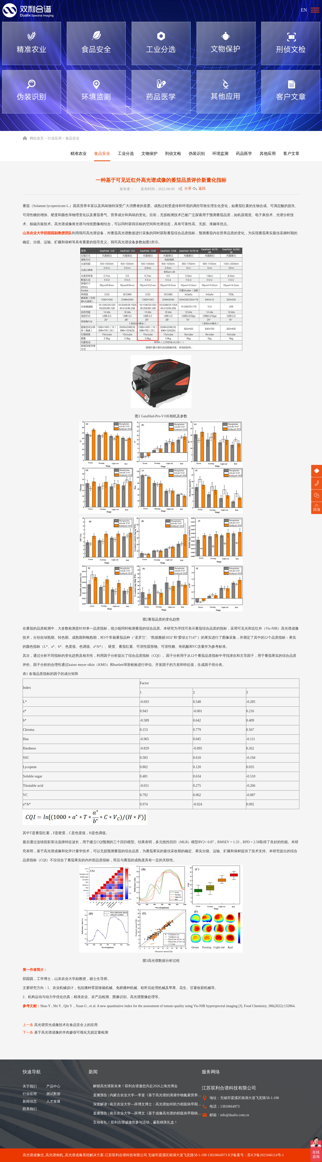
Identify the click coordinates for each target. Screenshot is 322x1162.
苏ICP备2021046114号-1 (265, 1155)
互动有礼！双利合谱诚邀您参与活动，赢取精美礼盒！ (135, 1122)
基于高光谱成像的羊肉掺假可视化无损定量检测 (71, 1032)
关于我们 (30, 1086)
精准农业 (78, 153)
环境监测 (220, 153)
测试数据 (53, 1094)
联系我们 (30, 1109)
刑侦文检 (173, 153)
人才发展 (53, 1101)
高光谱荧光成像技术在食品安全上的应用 (66, 1025)
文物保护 (149, 153)
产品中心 (53, 1086)
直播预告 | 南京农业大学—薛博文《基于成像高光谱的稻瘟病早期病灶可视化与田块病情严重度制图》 (147, 1113)
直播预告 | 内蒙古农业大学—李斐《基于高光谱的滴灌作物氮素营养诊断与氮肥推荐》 (147, 1095)
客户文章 (291, 153)
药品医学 (244, 153)
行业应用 (30, 1094)
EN (304, 10)
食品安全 (102, 153)
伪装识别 (197, 153)
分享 (187, 188)
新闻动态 (30, 1101)
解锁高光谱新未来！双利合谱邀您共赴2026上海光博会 (135, 1086)
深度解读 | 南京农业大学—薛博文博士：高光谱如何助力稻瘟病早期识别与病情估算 (147, 1104)
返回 (202, 188)
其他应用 (268, 153)
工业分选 (126, 153)
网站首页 (33, 138)
